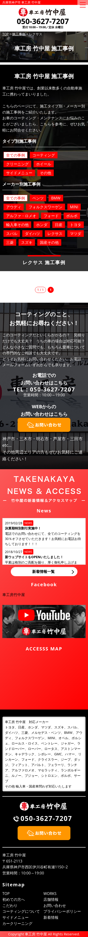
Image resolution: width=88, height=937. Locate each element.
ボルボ (71, 215)
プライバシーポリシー (62, 911)
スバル (11, 233)
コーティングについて (21, 911)
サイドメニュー (19, 172)
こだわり (9, 905)
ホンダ (41, 224)
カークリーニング (17, 923)
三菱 (10, 242)
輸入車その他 (17, 224)
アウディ (13, 206)
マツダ (75, 233)
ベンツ (38, 198)
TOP (6, 893)
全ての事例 (15, 155)
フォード (51, 215)
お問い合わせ (54, 905)
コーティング (43, 155)
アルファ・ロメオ (21, 215)
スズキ (26, 242)
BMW (56, 198)
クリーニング (17, 164)
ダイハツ (32, 233)
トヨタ (75, 224)
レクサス (54, 233)
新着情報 (50, 917)
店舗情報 (50, 899)
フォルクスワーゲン (45, 206)
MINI (74, 206)
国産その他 (49, 242)
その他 (45, 172)
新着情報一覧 (43, 571)
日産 (58, 224)
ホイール (43, 164)
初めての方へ (13, 899)
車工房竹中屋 (13, 594)
